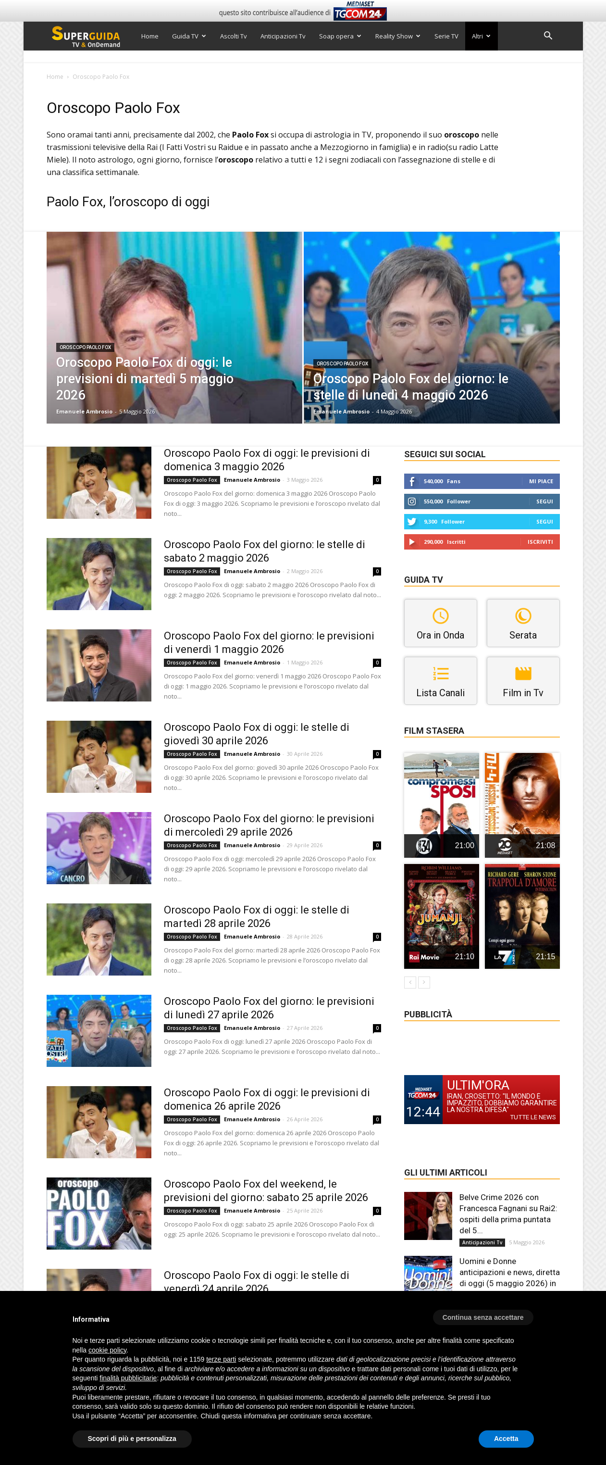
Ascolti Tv (233, 36)
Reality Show (397, 36)
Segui (544, 501)
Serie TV (446, 36)
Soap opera (340, 36)
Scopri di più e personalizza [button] (132, 1438)
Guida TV (189, 36)
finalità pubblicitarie (128, 1378)
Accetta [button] (506, 1438)
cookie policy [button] (107, 1350)
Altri (481, 36)
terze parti (221, 1359)
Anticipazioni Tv (283, 36)
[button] (548, 36)
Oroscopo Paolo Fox (85, 347)
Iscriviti (540, 541)
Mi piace (541, 481)
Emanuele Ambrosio (84, 411)
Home (150, 36)
